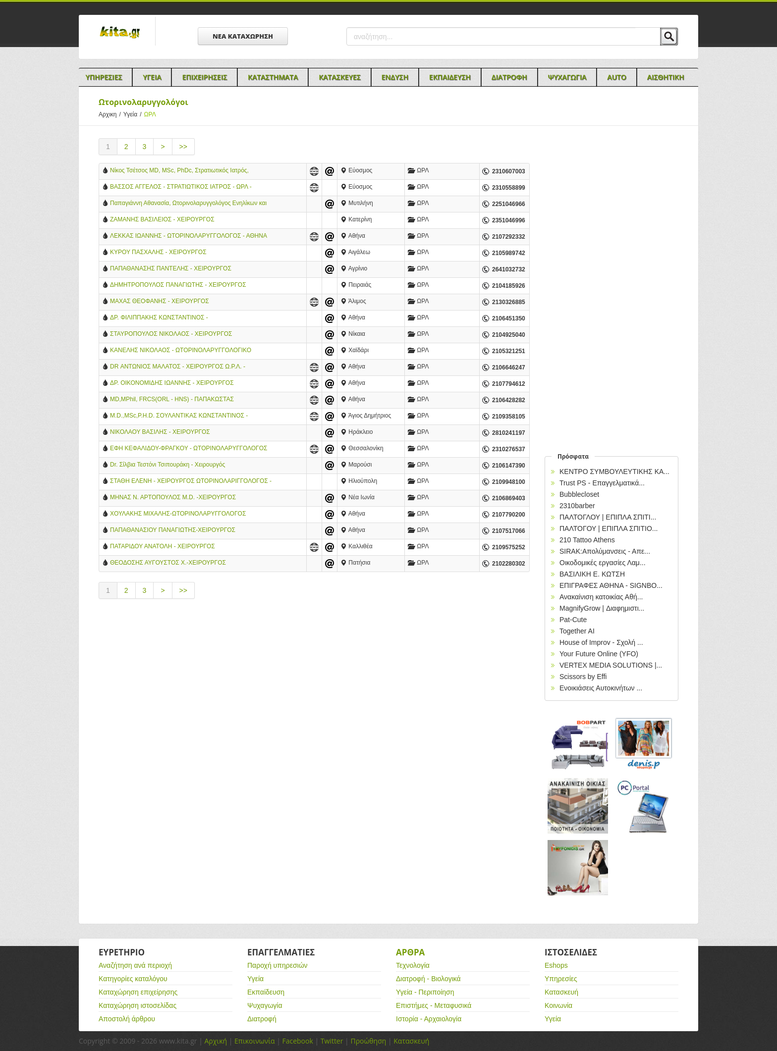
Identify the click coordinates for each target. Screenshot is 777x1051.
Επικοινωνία (254, 1041)
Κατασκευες (339, 77)
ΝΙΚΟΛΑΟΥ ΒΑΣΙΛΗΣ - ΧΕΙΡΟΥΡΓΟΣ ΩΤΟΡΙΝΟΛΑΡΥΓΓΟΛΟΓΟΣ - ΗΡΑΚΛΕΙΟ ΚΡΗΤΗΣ (177, 432)
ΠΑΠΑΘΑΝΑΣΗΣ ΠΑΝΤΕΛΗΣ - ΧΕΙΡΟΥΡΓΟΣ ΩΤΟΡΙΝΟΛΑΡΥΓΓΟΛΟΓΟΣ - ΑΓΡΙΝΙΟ (170, 269)
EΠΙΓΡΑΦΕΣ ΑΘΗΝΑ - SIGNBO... (611, 585)
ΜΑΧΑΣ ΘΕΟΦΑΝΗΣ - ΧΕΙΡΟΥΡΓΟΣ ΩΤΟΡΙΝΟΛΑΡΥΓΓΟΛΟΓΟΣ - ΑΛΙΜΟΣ (161, 302)
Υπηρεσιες (103, 77)
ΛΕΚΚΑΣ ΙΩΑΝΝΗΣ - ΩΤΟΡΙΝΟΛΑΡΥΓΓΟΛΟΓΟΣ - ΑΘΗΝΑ (188, 235)
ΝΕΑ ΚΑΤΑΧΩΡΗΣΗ (243, 36)
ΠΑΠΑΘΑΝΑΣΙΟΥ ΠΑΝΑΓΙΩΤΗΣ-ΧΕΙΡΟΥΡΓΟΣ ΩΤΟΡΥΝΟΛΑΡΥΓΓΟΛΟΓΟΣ (172, 530)
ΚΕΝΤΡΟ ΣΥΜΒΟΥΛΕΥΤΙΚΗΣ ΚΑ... (614, 471)
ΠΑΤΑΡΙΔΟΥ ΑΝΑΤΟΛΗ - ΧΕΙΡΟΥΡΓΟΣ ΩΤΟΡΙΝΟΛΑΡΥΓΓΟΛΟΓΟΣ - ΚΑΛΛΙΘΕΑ (165, 547)
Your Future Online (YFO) (598, 654)
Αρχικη (111, 114)
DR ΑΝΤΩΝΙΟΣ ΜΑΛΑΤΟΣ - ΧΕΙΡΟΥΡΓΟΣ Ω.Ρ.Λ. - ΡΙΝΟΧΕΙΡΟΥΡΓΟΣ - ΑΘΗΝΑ (177, 367)
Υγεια (152, 77)
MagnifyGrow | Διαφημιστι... (601, 608)
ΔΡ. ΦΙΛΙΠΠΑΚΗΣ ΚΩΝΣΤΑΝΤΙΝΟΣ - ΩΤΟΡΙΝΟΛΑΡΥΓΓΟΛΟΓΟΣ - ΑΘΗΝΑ (160, 318)
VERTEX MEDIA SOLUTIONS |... (610, 665)
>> (183, 147)
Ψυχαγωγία (264, 1005)
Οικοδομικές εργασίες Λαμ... (602, 563)
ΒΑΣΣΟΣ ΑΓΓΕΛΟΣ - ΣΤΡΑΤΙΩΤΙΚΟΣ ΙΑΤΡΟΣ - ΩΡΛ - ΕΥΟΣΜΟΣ (181, 187)
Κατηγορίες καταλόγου (133, 979)
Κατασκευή (561, 992)
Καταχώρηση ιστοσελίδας (137, 1005)
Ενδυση (395, 77)
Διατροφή (262, 1019)
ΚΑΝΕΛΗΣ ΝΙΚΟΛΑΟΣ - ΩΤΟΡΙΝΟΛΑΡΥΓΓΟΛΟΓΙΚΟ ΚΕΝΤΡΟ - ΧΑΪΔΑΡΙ (180, 351)
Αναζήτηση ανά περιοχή (135, 965)
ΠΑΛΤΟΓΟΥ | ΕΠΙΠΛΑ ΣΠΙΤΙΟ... (608, 528)
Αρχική (215, 1041)
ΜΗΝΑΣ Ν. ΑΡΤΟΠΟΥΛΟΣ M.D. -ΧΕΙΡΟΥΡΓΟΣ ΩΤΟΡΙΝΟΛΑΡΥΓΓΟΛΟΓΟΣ (173, 498)
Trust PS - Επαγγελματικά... (602, 483)
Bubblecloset (579, 494)
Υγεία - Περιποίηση (425, 992)
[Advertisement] (314, 691)
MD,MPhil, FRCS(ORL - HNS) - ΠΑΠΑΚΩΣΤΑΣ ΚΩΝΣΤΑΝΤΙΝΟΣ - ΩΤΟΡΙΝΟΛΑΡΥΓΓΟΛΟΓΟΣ (172, 400)
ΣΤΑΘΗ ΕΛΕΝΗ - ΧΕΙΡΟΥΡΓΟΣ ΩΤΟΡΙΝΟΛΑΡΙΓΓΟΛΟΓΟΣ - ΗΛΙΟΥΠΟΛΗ (191, 481)
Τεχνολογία (413, 965)
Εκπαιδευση (450, 77)
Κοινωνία (558, 1005)
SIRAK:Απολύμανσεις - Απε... (604, 551)
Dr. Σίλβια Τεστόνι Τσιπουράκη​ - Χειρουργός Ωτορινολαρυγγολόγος (167, 465)
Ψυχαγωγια (567, 77)
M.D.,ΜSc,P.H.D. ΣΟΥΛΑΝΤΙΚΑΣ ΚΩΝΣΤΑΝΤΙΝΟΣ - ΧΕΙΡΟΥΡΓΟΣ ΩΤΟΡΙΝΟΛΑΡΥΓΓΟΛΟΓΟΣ (179, 416)
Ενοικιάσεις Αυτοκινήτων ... (600, 688)
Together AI (577, 631)
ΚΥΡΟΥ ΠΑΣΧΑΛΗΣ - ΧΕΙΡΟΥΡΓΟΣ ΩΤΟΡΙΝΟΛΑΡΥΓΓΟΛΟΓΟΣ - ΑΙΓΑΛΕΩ (162, 253)
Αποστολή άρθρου (127, 1019)
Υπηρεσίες (561, 979)
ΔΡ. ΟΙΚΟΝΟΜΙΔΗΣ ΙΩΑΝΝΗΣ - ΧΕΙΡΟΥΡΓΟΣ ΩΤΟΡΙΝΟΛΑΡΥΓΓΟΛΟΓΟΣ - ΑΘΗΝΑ (172, 383)
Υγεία (133, 114)
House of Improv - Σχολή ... (601, 642)
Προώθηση (368, 1041)
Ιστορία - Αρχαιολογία (428, 1019)
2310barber (577, 506)
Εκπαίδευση (265, 992)
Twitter (332, 1041)
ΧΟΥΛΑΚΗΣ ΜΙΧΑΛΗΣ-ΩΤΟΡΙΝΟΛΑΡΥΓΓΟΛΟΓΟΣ (178, 513)
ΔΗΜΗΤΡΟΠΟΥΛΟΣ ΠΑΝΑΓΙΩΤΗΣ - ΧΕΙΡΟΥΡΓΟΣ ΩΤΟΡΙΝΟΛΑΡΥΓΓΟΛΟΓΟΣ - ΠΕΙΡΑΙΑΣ (178, 285)
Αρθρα (410, 952)
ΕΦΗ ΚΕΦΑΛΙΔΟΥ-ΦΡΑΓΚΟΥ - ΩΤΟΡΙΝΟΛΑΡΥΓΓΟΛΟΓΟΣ (188, 448)
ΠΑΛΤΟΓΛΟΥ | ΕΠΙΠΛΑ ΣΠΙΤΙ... (607, 517)
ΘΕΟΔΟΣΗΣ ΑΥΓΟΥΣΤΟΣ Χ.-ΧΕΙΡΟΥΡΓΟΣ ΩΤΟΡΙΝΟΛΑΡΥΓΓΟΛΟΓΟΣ (168, 563)
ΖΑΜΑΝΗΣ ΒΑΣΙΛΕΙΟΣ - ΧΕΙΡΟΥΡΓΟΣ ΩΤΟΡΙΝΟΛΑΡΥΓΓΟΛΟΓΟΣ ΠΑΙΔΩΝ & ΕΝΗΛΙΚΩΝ (178, 220)
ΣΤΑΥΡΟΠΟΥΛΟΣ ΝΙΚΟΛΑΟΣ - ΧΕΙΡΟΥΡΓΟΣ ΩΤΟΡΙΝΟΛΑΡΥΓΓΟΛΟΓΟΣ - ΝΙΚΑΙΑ (171, 334)
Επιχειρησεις (204, 77)
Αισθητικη (665, 77)
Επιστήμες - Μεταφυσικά (433, 1005)
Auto (616, 77)
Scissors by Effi (583, 677)
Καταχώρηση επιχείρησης (138, 992)
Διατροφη (509, 77)
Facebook (297, 1041)
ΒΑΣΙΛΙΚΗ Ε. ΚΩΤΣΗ (592, 574)
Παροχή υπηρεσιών (277, 965)
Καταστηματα (273, 77)
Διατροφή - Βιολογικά (428, 979)
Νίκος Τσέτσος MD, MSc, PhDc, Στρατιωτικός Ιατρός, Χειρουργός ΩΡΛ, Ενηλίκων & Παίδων (179, 171)
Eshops (556, 965)
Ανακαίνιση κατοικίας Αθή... (601, 597)
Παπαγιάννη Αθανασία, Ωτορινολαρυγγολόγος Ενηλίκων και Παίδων (188, 204)
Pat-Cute (573, 620)
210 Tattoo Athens (587, 540)
